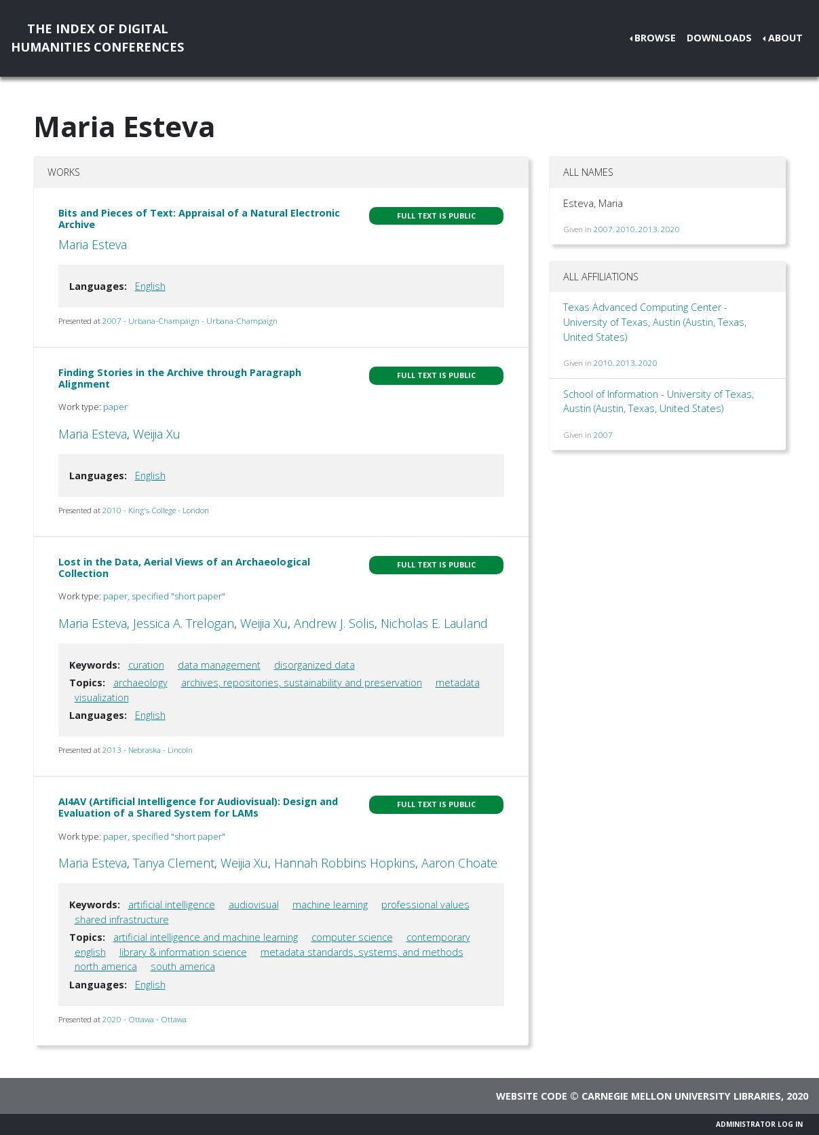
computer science (352, 937)
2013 (648, 229)
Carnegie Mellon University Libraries (681, 1096)
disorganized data (314, 664)
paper (115, 407)
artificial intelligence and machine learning (205, 937)
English (150, 286)
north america (106, 966)
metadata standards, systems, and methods (362, 952)
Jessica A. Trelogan (183, 623)
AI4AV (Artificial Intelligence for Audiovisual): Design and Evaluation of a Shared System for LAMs (198, 807)
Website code (531, 1096)
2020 (670, 229)
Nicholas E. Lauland (434, 623)
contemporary (438, 937)
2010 (625, 229)
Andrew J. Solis (334, 623)
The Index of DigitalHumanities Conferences (97, 37)
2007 (603, 229)
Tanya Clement (173, 863)
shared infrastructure (122, 919)
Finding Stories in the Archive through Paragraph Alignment (179, 378)
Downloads (719, 37)
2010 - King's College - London (155, 510)
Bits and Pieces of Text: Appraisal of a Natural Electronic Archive (199, 218)
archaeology (140, 682)
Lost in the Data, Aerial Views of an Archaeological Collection (184, 567)
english (90, 952)
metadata (458, 682)
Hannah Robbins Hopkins (344, 863)
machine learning (330, 904)
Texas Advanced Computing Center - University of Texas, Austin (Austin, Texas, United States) (654, 322)
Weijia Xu (156, 434)
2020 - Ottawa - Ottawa (144, 1019)
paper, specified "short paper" (164, 596)
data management (219, 664)
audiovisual (254, 904)
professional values (425, 904)
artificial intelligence (171, 904)
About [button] (785, 37)
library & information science (183, 952)
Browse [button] (655, 37)
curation (146, 664)
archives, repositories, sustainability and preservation (301, 682)
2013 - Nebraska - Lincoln (147, 750)
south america (183, 966)
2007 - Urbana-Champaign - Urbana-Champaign (190, 321)
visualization (102, 697)
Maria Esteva (92, 244)
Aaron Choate (459, 863)
